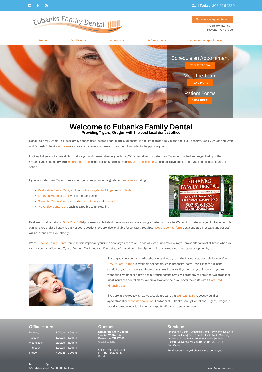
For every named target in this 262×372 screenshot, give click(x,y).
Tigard (220, 350)
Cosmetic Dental (201, 331)
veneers (109, 201)
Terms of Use (213, 368)
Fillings (171, 341)
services (128, 180)
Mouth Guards (213, 341)
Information (157, 40)
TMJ (215, 335)
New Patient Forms (119, 263)
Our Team (78, 40)
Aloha (206, 350)
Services (117, 40)
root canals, (88, 190)
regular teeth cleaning (142, 161)
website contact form (168, 227)
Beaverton (183, 350)
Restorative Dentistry (190, 341)
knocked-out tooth (79, 161)
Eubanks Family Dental (52, 243)
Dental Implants (184, 335)
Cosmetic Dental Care (52, 201)
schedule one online (140, 301)
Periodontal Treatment (192, 338)
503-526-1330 (212, 5)
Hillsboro (196, 350)
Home (43, 40)
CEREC (173, 344)
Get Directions (106, 341)
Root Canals (202, 335)
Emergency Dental (178, 331)
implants (125, 190)
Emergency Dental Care (53, 195)
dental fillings (104, 190)
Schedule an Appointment (206, 40)
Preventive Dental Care (53, 206)
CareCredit (185, 344)
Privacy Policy (226, 368)
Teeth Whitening (217, 338)
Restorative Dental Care (53, 190)
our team (64, 146)
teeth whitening (88, 201)
